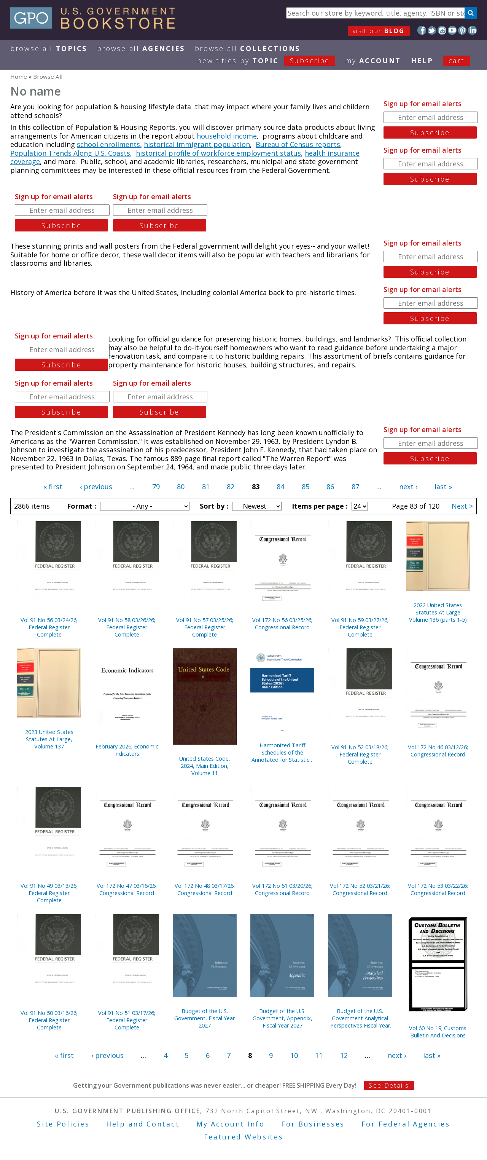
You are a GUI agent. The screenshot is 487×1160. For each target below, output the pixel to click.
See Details (389, 1085)
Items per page (319, 506)
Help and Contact (143, 1123)
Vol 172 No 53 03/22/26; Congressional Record (438, 889)
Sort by (213, 506)
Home (18, 76)
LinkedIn (472, 30)
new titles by (271, 60)
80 (181, 486)
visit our (379, 31)
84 (280, 486)
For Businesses (313, 1123)
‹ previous (96, 486)
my (373, 60)
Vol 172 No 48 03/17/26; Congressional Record (205, 889)
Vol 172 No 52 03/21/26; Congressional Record (360, 889)
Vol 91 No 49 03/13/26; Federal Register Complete (49, 893)
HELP (422, 60)
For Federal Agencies (405, 1123)
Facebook (421, 30)
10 (294, 1055)
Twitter (432, 30)
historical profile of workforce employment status (218, 153)
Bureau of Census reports (298, 144)
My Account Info (230, 1123)
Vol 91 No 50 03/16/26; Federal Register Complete (49, 1020)
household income (227, 135)
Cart (457, 60)
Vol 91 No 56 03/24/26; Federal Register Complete (49, 627)
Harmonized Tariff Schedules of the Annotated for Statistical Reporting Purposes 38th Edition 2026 (282, 752)
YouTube (452, 30)
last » (443, 486)
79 (156, 486)
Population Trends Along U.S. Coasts (70, 153)
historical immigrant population (197, 144)
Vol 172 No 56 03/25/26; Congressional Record (282, 623)
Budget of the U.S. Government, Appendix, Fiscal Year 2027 (282, 1018)
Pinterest (462, 30)
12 (344, 1055)
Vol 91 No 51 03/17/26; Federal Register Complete (126, 1020)
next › (408, 486)
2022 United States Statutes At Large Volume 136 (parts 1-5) (438, 612)
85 (305, 486)
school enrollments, (109, 144)
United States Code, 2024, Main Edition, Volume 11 (204, 766)
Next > (462, 506)
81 (206, 486)
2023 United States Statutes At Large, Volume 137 (49, 739)
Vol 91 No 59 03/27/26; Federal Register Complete (359, 627)
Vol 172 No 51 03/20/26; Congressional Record (282, 889)
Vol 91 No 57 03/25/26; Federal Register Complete (204, 627)
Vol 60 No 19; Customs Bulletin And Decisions (437, 1031)
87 (355, 486)
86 (330, 486)
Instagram (442, 30)
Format (80, 506)
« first (52, 486)
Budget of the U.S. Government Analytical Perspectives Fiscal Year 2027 (360, 1018)
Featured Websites (243, 1136)
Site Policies (63, 1123)
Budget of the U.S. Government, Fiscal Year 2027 (204, 1018)
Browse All (48, 48)
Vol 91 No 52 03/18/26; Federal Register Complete (359, 754)
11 (319, 1055)
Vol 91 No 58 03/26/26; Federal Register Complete (126, 627)
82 (230, 486)
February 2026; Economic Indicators (126, 750)
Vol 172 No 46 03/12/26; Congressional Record (438, 751)
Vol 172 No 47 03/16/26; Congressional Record (127, 889)
